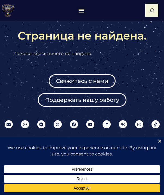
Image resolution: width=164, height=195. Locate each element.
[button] (81, 10)
